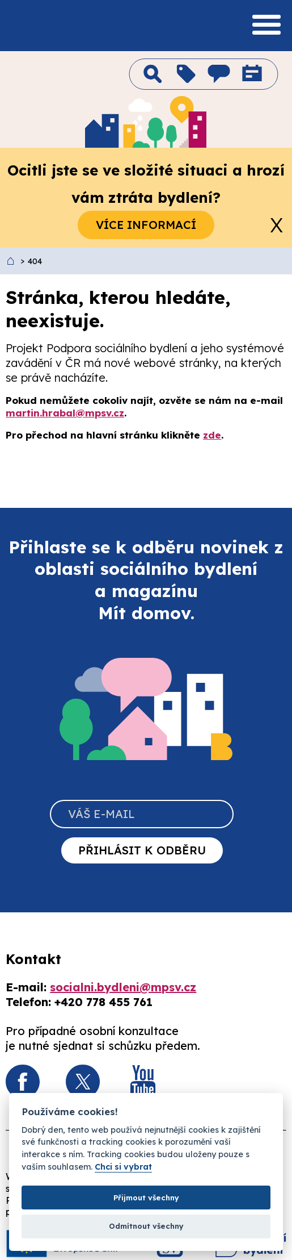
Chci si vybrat (123, 1167)
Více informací (146, 225)
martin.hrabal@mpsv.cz (65, 413)
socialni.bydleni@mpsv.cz (123, 987)
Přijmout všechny (146, 1197)
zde (212, 435)
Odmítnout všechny (146, 1225)
